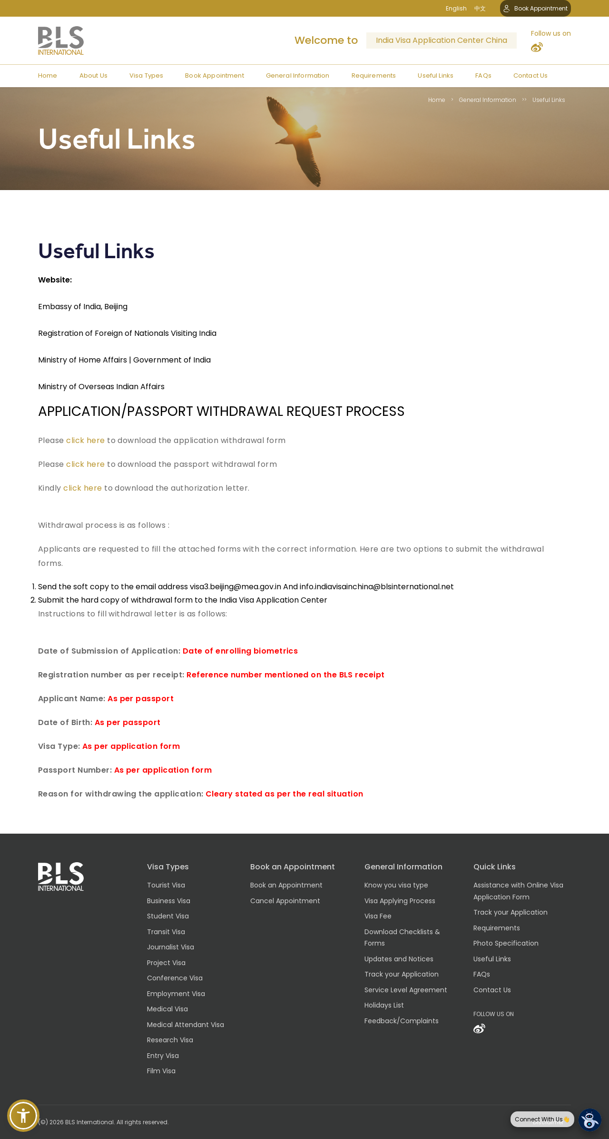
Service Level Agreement (405, 990)
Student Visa (168, 916)
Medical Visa (167, 1009)
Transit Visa (166, 932)
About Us (93, 75)
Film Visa (161, 1071)
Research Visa (170, 1040)
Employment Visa (176, 993)
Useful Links (435, 75)
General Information (298, 75)
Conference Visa (175, 978)
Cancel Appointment (285, 901)
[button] (23, 1115)
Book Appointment (535, 8)
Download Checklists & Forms (402, 937)
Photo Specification (506, 943)
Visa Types (146, 75)
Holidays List (384, 1005)
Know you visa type (396, 885)
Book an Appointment (286, 885)
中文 (480, 8)
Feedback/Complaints (401, 1021)
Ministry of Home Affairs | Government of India (124, 359)
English (456, 8)
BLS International (89, 1122)
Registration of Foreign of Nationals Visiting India (127, 333)
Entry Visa (163, 1055)
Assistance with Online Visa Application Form (518, 891)
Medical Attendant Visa (185, 1024)
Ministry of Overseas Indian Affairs (101, 386)
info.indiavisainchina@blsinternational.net (377, 586)
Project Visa (166, 963)
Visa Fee (378, 916)
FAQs (483, 75)
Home (48, 75)
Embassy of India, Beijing (83, 306)
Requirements (374, 75)
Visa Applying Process (399, 901)
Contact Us (530, 75)
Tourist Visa (166, 885)
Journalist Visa (170, 947)
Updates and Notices (398, 959)
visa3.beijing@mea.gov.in (235, 586)
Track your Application (401, 974)
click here (85, 440)
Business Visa (168, 901)
